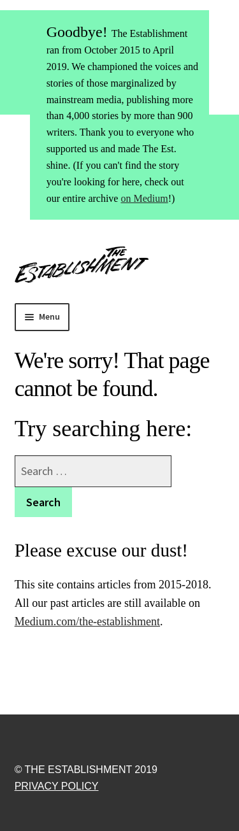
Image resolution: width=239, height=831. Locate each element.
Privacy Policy (57, 786)
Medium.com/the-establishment (87, 621)
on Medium (144, 198)
